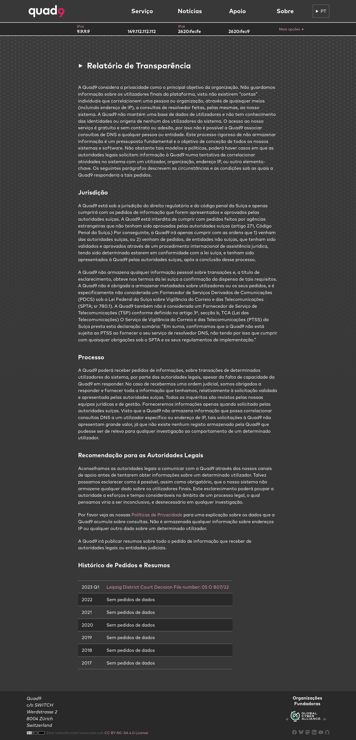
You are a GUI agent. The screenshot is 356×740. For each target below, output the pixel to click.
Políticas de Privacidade (156, 515)
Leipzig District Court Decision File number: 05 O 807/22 (167, 587)
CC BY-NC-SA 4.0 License (126, 732)
